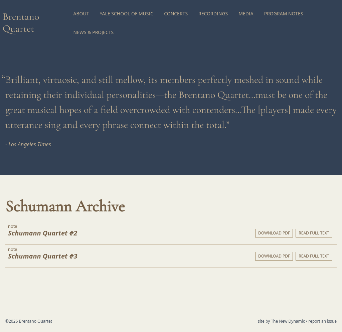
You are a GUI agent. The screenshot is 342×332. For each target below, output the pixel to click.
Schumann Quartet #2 (42, 232)
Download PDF (274, 233)
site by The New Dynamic (282, 321)
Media (245, 13)
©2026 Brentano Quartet (28, 321)
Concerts (176, 13)
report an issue (322, 321)
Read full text (314, 233)
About (81, 13)
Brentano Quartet (21, 22)
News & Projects (93, 32)
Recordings (213, 13)
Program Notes (283, 13)
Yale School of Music (127, 13)
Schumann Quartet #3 (42, 256)
